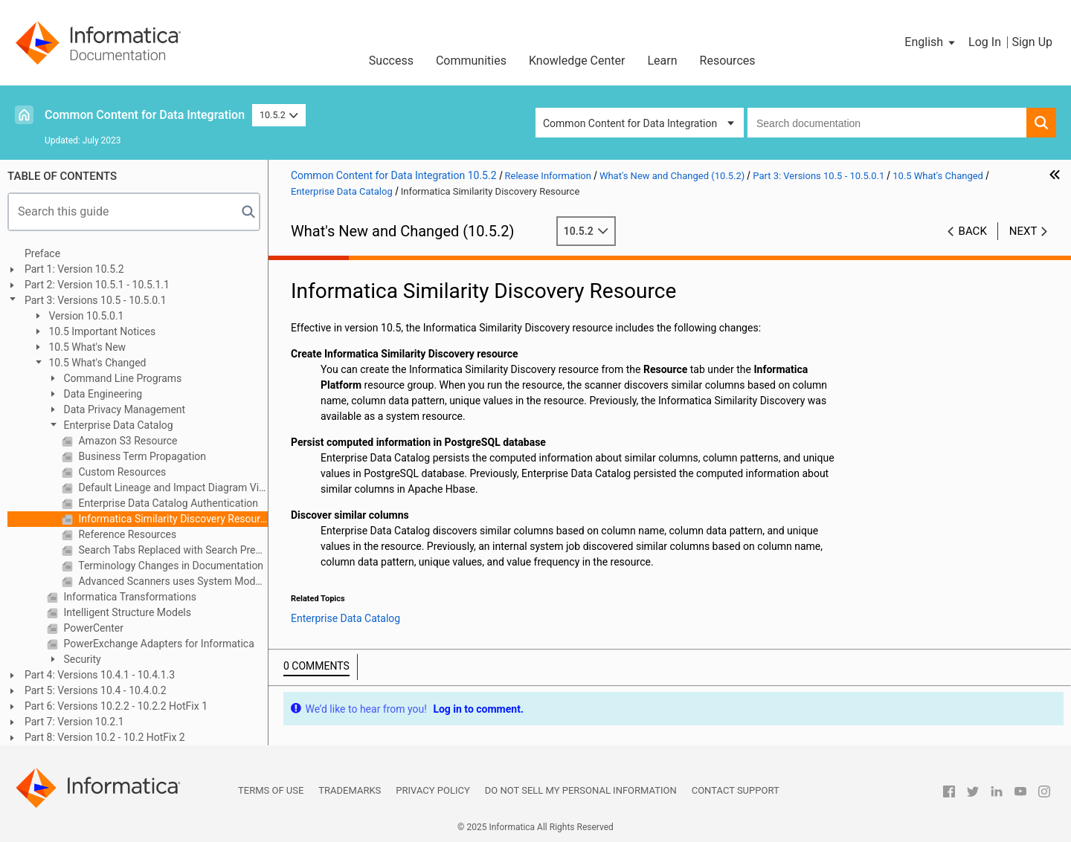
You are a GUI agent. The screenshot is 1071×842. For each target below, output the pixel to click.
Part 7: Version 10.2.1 (74, 722)
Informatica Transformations (128, 597)
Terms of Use (270, 790)
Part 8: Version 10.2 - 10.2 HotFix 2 (105, 737)
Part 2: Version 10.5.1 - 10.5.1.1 (97, 285)
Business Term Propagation (141, 456)
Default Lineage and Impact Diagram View (172, 487)
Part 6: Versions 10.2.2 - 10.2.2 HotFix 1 (116, 706)
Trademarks (349, 790)
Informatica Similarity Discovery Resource (172, 519)
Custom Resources (121, 472)
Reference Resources (126, 534)
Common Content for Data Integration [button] (630, 123)
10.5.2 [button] (279, 114)
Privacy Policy (432, 790)
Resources (728, 61)
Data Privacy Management (123, 409)
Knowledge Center (577, 61)
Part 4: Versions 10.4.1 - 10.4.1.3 (100, 675)
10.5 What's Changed (96, 363)
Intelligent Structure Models (126, 612)
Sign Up (1032, 42)
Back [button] (973, 231)
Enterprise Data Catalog (117, 425)
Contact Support (735, 790)
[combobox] (886, 122)
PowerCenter (92, 628)
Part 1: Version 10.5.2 (74, 269)
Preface (42, 253)
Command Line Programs (121, 378)
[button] (931, 42)
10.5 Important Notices (100, 331)
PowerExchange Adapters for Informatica (157, 644)
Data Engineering (101, 394)
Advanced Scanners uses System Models (172, 581)
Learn (663, 61)
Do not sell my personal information (581, 790)
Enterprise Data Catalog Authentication (167, 503)
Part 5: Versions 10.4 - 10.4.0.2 (96, 690)
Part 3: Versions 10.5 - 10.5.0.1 (96, 300)
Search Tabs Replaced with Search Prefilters (172, 550)
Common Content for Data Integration (145, 115)
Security (81, 659)
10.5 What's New (86, 347)
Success (391, 61)
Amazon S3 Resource (127, 441)
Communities (471, 61)
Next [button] (1023, 231)
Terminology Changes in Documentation (169, 565)
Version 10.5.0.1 (85, 316)
